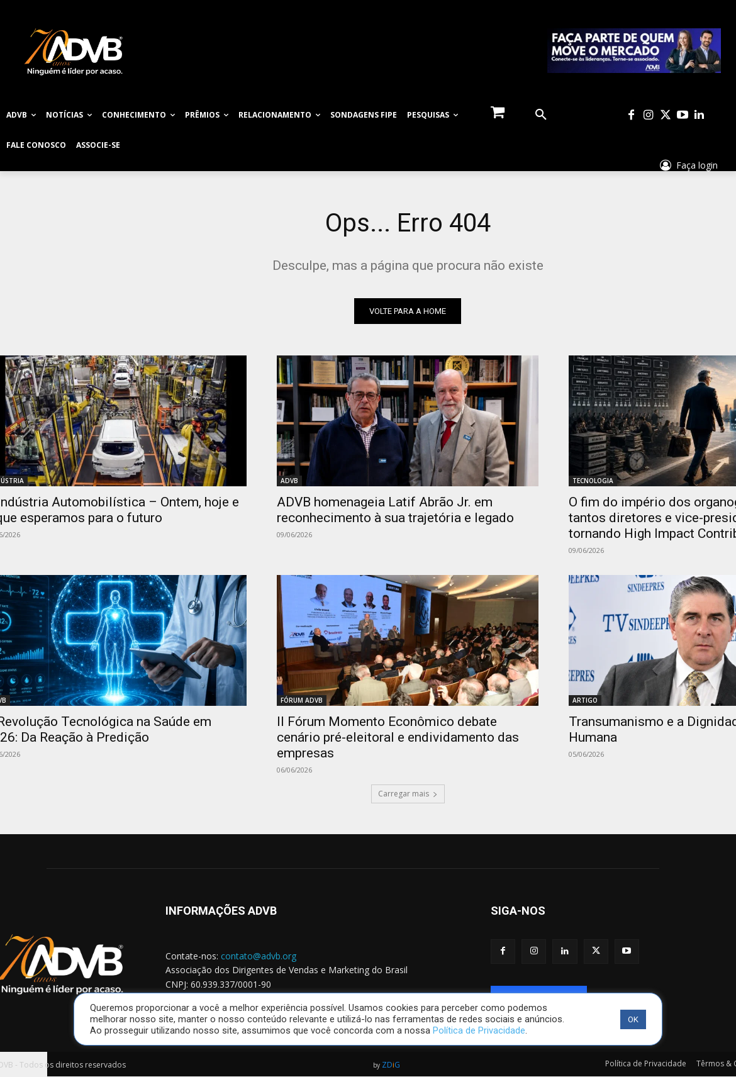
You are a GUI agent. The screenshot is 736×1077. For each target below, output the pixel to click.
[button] (541, 115)
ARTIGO (585, 700)
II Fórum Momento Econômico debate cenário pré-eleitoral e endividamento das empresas (398, 737)
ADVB (289, 480)
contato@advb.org (258, 956)
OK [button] (633, 1019)
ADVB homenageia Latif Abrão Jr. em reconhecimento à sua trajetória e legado (395, 509)
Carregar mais (408, 793)
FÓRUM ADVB (302, 700)
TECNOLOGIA (592, 480)
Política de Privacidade (479, 1030)
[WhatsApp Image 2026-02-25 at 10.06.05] (634, 50)
